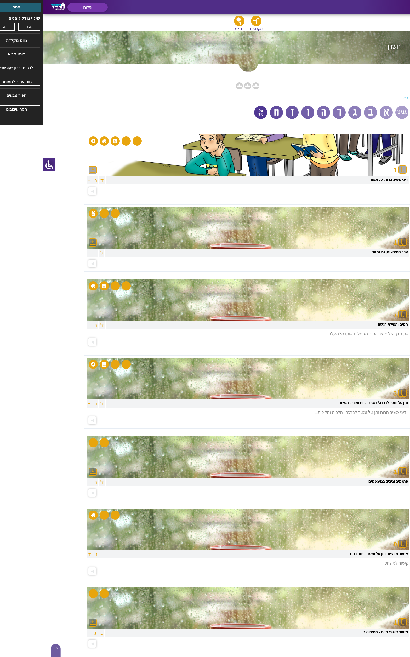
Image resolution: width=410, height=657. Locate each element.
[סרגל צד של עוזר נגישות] (6, 164)
